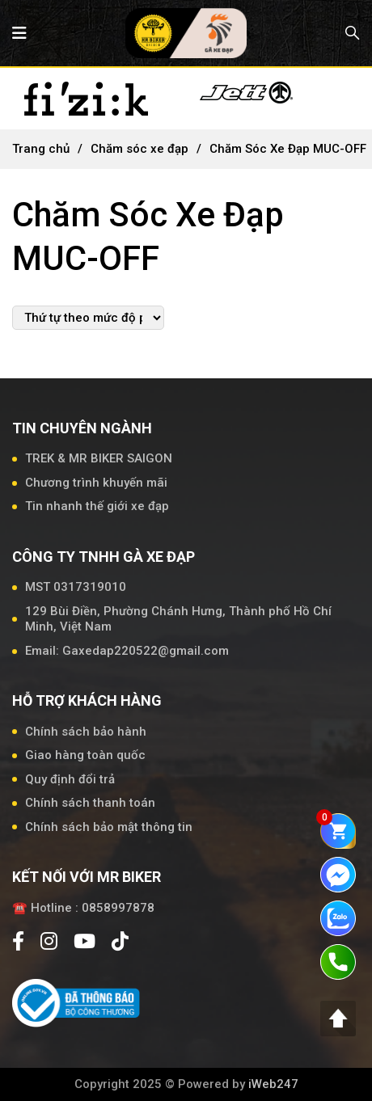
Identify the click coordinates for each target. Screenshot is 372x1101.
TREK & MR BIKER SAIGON (98, 458)
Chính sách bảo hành (85, 731)
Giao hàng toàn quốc (85, 755)
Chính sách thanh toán (90, 802)
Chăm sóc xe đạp (139, 148)
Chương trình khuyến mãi (96, 482)
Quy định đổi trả (70, 779)
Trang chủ (41, 148)
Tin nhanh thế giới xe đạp (97, 506)
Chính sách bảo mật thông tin (108, 827)
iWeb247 (273, 1084)
